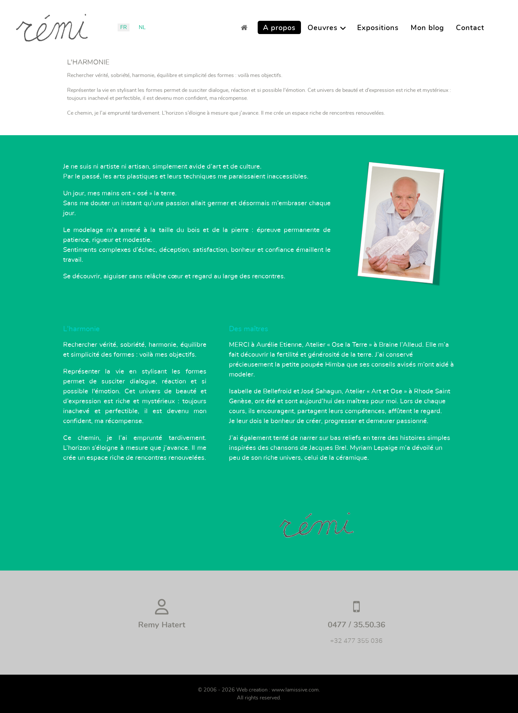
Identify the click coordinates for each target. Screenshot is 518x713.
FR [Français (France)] (123, 27)
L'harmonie (81, 329)
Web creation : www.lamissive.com (277, 690)
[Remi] (51, 25)
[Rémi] (401, 221)
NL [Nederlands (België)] (142, 27)
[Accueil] (246, 27)
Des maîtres (248, 329)
